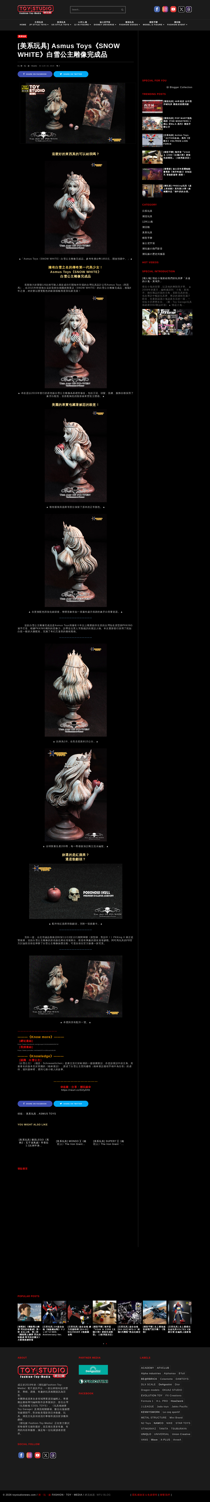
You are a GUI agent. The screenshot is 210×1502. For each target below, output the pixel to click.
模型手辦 (147, 238)
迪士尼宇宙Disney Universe (105, 23)
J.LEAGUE (147, 1409)
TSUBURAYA (179, 1431)
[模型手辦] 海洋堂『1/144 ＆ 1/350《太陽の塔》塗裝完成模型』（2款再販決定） (177, 155)
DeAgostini (165, 1387)
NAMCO (159, 1425)
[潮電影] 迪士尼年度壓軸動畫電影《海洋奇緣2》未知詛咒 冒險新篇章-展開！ (177, 172)
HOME (23, 25)
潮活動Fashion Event (177, 23)
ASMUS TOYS (47, 1113)
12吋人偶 (147, 221)
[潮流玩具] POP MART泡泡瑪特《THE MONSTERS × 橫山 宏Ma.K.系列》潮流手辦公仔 (177, 122)
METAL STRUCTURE (154, 1420)
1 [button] (103, 1347)
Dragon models (150, 1392)
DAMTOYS (182, 1381)
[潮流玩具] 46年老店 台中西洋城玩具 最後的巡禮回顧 (177, 102)
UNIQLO (146, 1436)
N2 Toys (146, 1425)
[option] (30, 1323)
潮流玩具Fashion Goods (129, 23)
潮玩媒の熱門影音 (152, 248)
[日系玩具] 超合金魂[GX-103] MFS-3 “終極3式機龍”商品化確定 (129, 1331)
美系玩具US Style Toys (61, 23)
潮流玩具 (147, 216)
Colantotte (166, 1381)
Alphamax (170, 1376)
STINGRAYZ (148, 1431)
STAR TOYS (183, 1425)
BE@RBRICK (149, 1381)
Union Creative (181, 1436)
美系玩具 (22, 36)
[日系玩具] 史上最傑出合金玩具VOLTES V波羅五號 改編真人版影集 (179, 1331)
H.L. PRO (162, 1403)
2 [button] (106, 1347)
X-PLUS (165, 1442)
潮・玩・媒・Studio (29, 66)
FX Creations (173, 1398)
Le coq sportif (171, 1414)
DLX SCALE (148, 1387)
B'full (182, 1376)
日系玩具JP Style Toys (39, 23)
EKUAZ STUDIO (172, 1392)
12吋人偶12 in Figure (82, 23)
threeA (177, 1442)
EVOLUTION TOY (152, 1398)
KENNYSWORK (150, 1414)
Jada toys (163, 1409)
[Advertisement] (168, 55)
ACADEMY (147, 1370)
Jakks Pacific (180, 1409)
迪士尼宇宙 (148, 243)
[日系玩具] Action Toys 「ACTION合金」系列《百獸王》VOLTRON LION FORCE (176, 139)
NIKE (169, 1425)
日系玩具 (147, 211)
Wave (154, 1442)
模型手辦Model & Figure (153, 23)
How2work (177, 1403)
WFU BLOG (104, 1497)
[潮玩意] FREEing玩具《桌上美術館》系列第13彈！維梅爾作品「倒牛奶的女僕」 (177, 189)
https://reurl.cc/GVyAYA (75, 1090)
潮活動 (146, 227)
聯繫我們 (165, 1497)
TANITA (163, 1431)
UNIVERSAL (161, 1436)
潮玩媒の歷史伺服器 (153, 254)
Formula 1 (147, 1403)
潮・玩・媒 (44, 1497)
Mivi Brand (176, 1420)
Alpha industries (151, 1376)
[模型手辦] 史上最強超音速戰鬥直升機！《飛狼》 (154, 1331)
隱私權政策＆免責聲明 (145, 1497)
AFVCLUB (163, 1370)
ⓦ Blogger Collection (179, 87)
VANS (144, 1442)
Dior (177, 1387)
